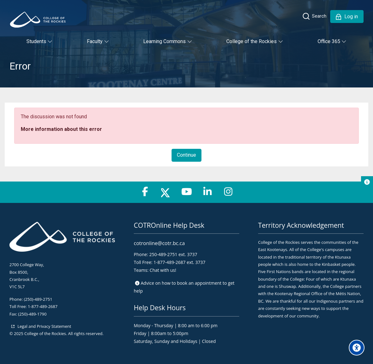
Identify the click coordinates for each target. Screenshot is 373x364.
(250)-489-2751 (38, 299)
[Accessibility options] (357, 348)
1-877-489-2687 (42, 306)
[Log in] (347, 16)
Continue (186, 155)
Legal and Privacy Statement (43, 326)
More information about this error (61, 129)
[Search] (314, 16)
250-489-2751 (163, 254)
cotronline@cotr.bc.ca (159, 243)
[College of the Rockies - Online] (37, 19)
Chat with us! (163, 270)
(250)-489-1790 (32, 314)
